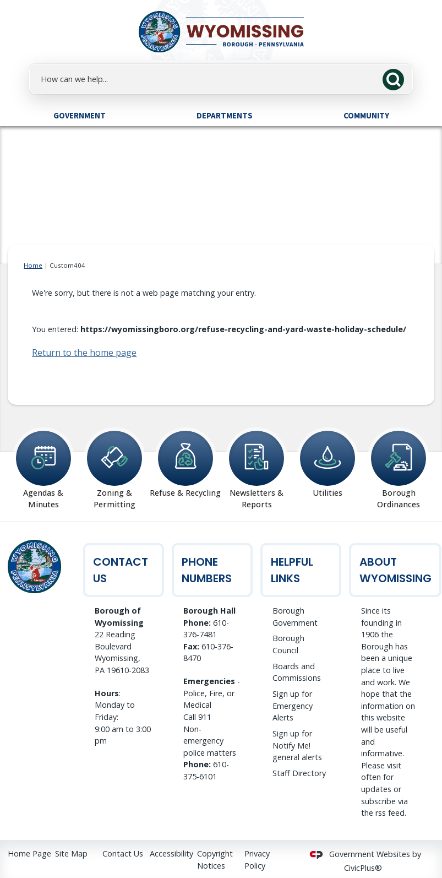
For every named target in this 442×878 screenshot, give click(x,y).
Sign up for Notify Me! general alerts (297, 745)
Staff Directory (299, 773)
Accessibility (171, 853)
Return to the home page (84, 352)
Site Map (71, 853)
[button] (396, 78)
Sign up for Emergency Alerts (292, 706)
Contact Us (122, 853)
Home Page (29, 853)
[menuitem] (79, 115)
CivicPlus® (363, 868)
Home (33, 265)
